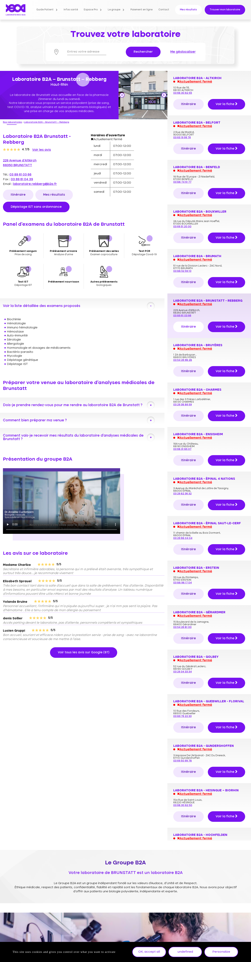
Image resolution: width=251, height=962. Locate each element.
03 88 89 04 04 (183, 656)
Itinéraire (18, 194)
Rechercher (143, 51)
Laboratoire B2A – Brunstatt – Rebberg (46, 122)
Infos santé (71, 9)
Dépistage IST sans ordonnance (36, 207)
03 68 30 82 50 (182, 612)
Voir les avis (41, 150)
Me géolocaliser (183, 51)
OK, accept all (149, 951)
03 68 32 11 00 (182, 748)
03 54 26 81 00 (182, 434)
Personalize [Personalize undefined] (221, 951)
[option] (143, 95)
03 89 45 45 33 (182, 793)
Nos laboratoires (12, 122)
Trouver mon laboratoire (225, 9)
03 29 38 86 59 (182, 211)
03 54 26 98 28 (182, 167)
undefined (185, 951)
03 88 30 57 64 (182, 837)
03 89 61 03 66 (20, 174)
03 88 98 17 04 (182, 389)
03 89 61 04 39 (22, 179)
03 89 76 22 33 (182, 523)
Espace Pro (91, 9)
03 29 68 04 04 (182, 345)
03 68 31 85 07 (182, 256)
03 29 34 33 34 (182, 478)
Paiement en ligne (141, 9)
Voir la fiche (226, 89)
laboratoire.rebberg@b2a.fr (35, 184)
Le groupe (114, 9)
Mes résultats (188, 9)
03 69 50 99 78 (182, 567)
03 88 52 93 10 (182, 78)
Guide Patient (45, 9)
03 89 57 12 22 (182, 704)
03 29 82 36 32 (182, 300)
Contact (163, 9)
